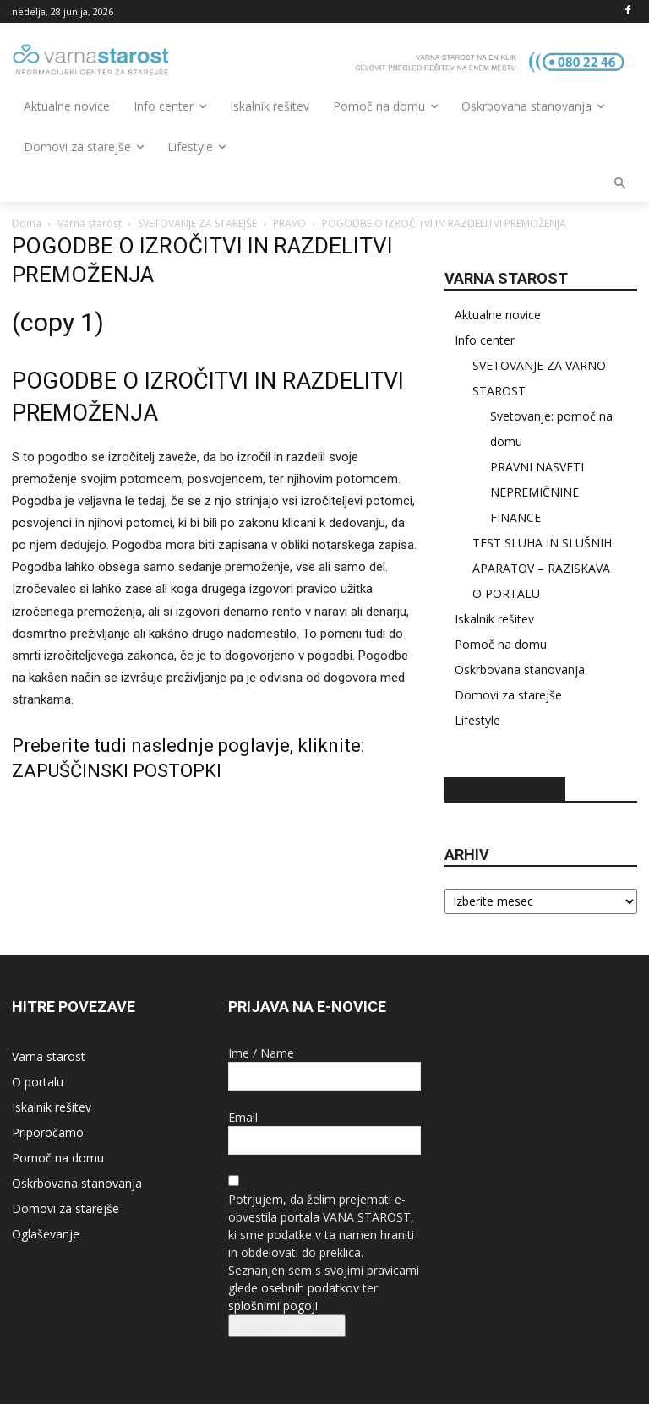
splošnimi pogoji (273, 1306)
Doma (26, 223)
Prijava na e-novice (287, 1326)
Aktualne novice (498, 315)
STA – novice (505, 789)
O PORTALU (506, 593)
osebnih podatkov (310, 1288)
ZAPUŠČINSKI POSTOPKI (116, 770)
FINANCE (515, 517)
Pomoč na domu (501, 644)
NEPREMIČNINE (534, 492)
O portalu (37, 1082)
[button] (620, 184)
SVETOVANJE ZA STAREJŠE (197, 223)
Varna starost (89, 223)
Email (243, 1117)
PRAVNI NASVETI (537, 467)
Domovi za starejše (508, 695)
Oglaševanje (45, 1234)
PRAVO (289, 223)
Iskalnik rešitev (494, 619)
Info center (485, 340)
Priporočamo (48, 1132)
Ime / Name (261, 1053)
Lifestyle (477, 720)
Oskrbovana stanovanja (520, 669)
